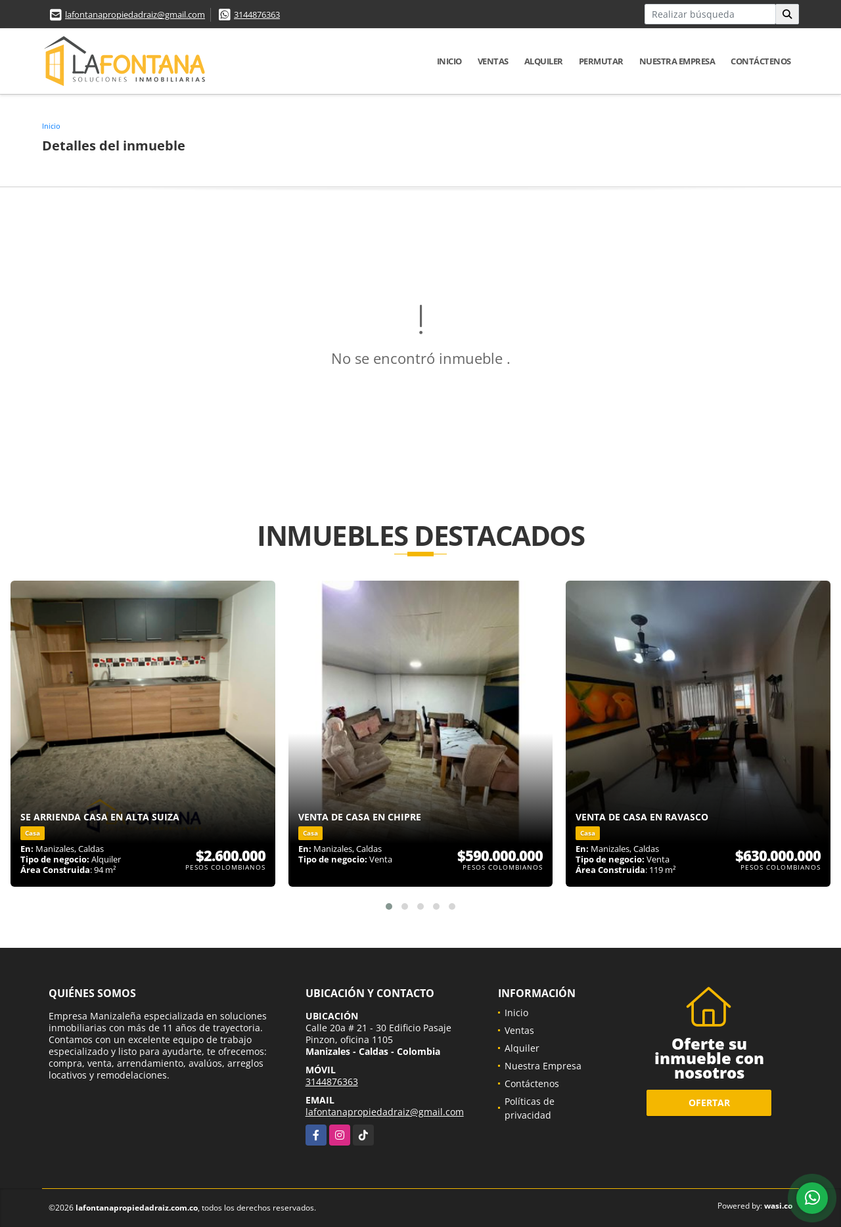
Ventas (493, 61)
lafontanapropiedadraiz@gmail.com (135, 14)
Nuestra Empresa (677, 61)
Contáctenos (761, 61)
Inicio (449, 61)
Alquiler (543, 61)
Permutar (601, 61)
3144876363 (257, 14)
